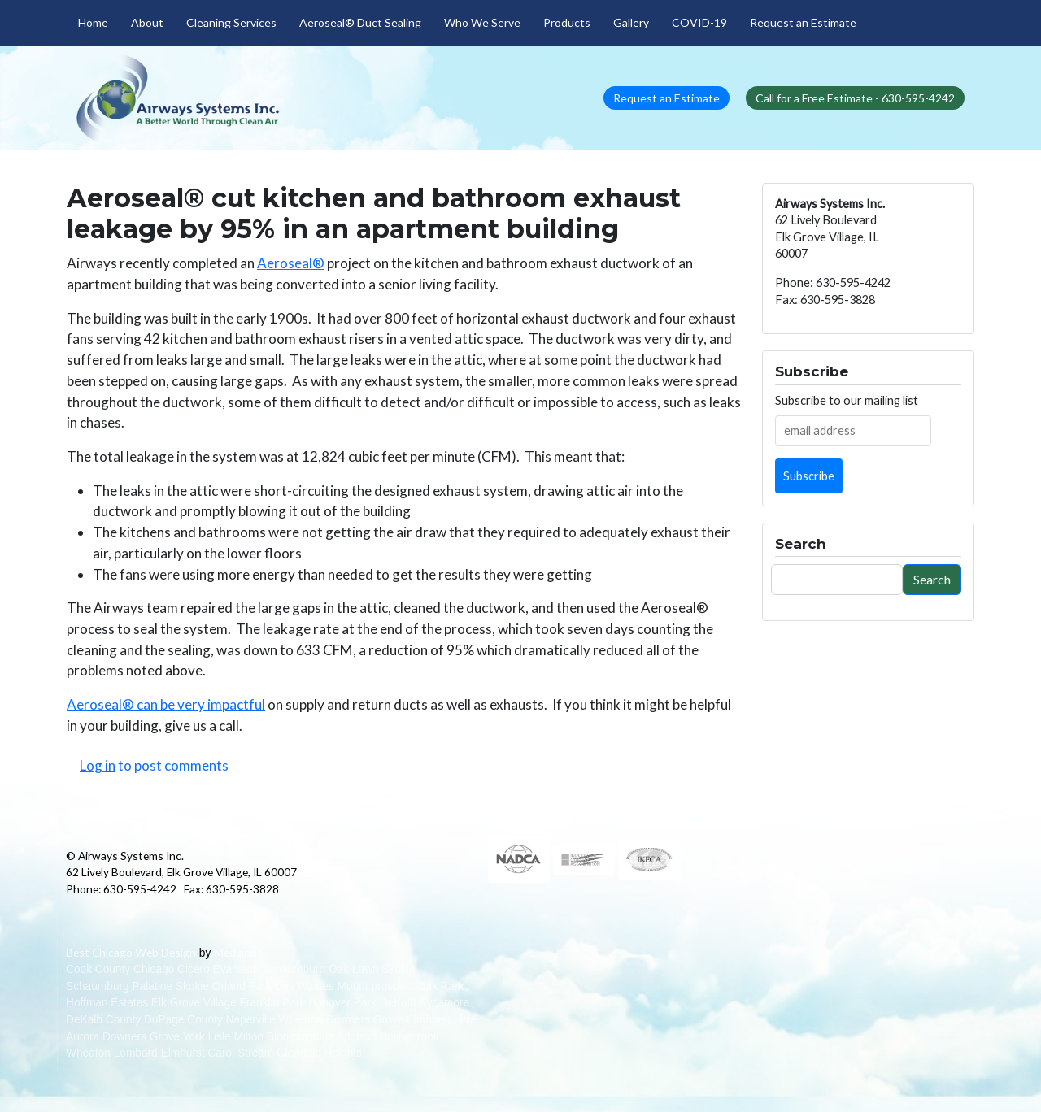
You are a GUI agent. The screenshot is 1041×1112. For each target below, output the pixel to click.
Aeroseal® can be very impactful (166, 704)
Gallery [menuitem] (631, 22)
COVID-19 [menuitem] (699, 22)
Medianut (238, 952)
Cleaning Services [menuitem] (231, 22)
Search (932, 579)
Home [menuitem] (93, 22)
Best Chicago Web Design (131, 952)
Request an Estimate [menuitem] (803, 22)
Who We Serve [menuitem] (482, 22)
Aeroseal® (290, 262)
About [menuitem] (147, 22)
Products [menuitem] (566, 22)
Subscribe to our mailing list (846, 400)
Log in (97, 765)
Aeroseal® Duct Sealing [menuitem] (360, 22)
